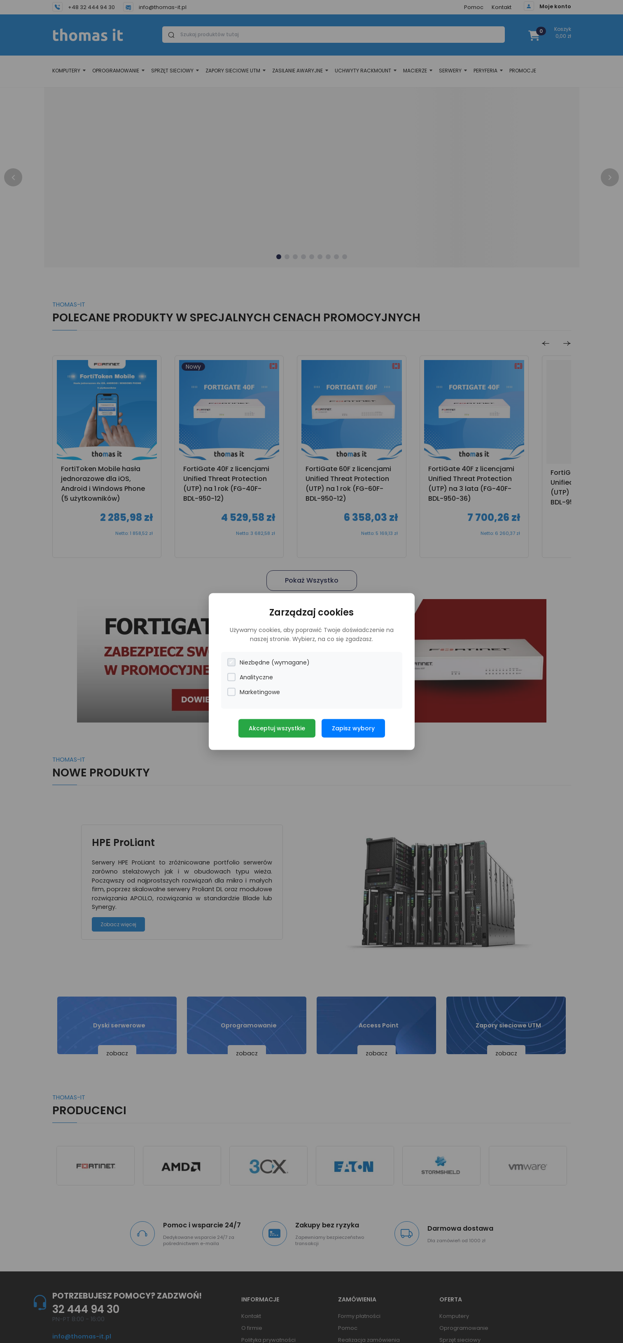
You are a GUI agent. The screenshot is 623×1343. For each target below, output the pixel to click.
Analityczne (250, 677)
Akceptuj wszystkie (277, 728)
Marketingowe (253, 692)
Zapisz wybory (353, 728)
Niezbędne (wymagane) (268, 662)
